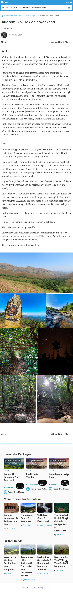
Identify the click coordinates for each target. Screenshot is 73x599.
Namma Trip (61, 570)
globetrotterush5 (29, 580)
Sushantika (10, 528)
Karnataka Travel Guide (14, 16)
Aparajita (26, 525)
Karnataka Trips (30, 16)
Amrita (8, 573)
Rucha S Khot (45, 573)
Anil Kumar (61, 535)
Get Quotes (20, 486)
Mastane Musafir (46, 525)
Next (66, 474)
